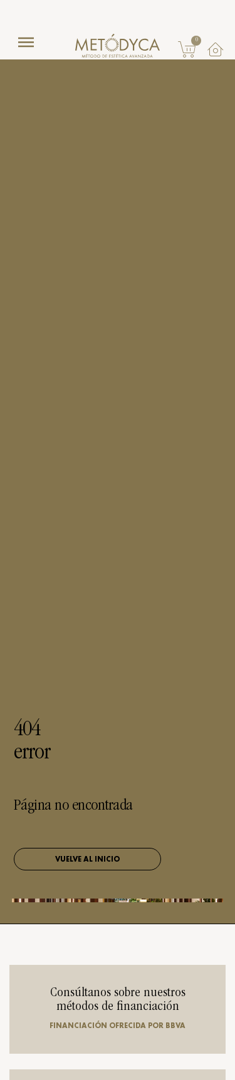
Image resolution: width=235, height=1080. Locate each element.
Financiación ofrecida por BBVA (117, 1025)
